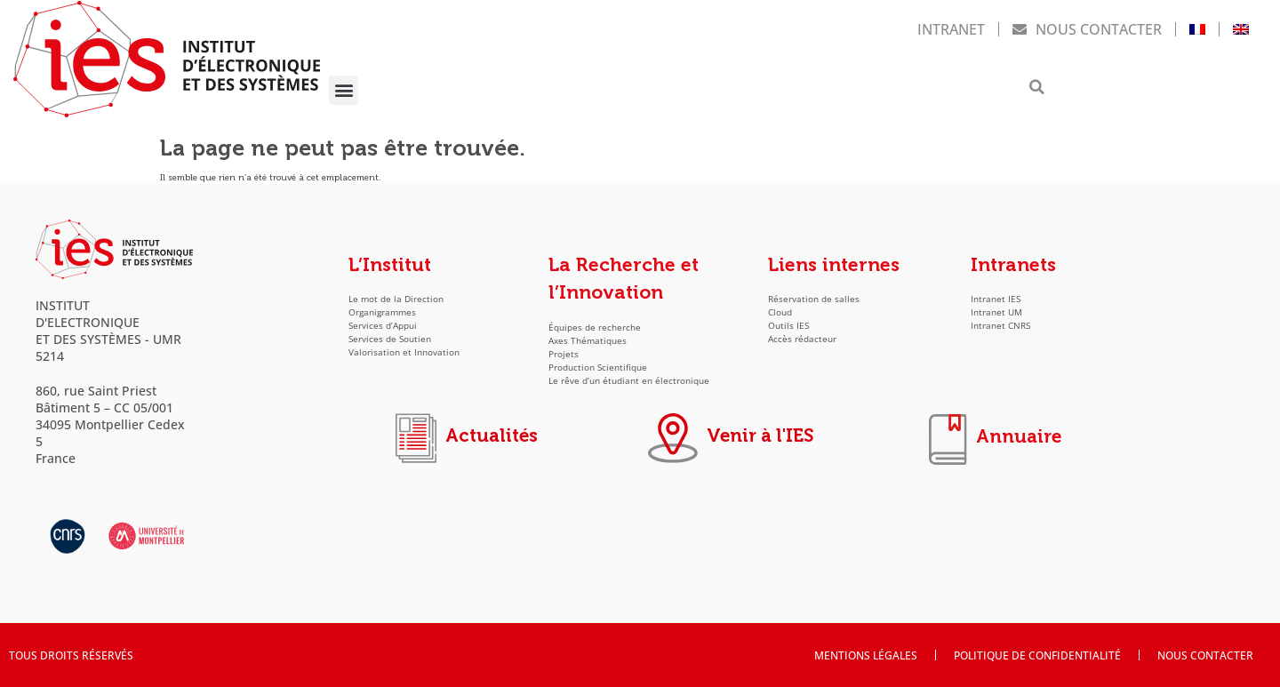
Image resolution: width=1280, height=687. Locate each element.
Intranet (951, 29)
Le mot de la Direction (396, 299)
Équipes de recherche (594, 327)
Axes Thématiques (587, 341)
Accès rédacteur (802, 339)
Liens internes (834, 265)
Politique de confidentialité (1037, 655)
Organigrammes (382, 312)
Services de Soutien (389, 339)
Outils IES (788, 326)
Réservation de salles (814, 299)
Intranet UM (996, 312)
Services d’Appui (382, 326)
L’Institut (389, 265)
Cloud (780, 312)
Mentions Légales (865, 655)
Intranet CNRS (1000, 326)
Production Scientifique (597, 367)
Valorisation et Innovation (404, 352)
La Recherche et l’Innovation (623, 279)
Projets (563, 354)
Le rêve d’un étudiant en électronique (628, 381)
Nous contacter (1087, 29)
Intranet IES (995, 299)
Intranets (1013, 265)
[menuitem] (1197, 29)
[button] (343, 90)
